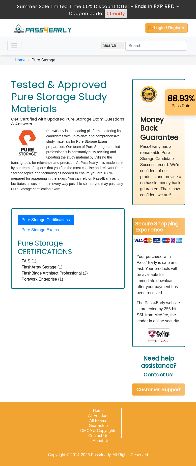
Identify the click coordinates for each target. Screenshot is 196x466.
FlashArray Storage (39, 267)
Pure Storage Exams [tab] (40, 230)
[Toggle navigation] (14, 46)
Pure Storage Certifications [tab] (46, 220)
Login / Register (166, 28)
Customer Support (158, 389)
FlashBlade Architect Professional (52, 273)
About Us (101, 441)
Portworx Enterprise (39, 279)
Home (20, 60)
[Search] (156, 46)
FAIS (26, 261)
